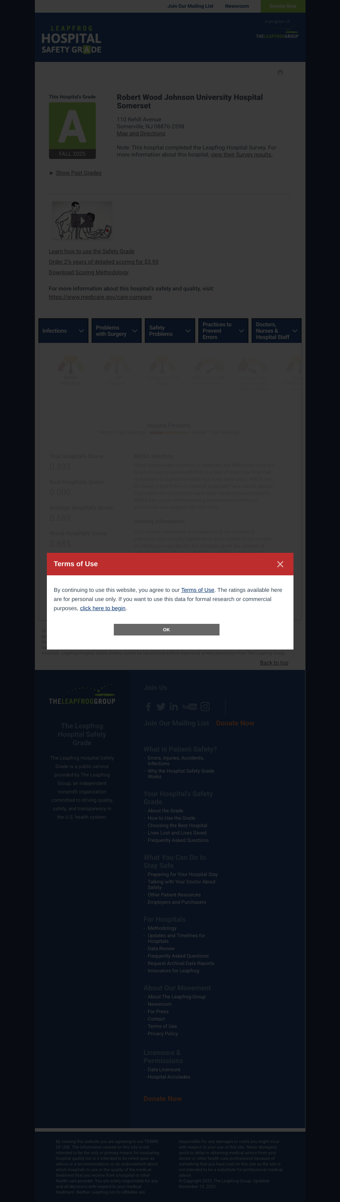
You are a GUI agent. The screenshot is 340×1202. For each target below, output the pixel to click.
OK (166, 629)
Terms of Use (197, 590)
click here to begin (102, 609)
